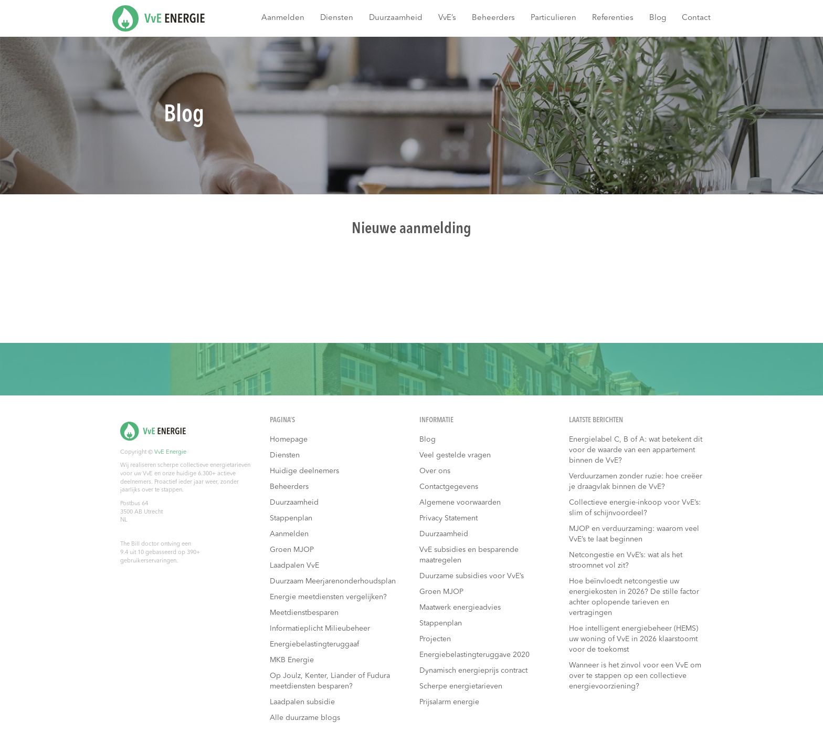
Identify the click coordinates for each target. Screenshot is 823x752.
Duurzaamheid (396, 18)
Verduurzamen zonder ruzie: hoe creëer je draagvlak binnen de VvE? (635, 481)
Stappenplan (291, 518)
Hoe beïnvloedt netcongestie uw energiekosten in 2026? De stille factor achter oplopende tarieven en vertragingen (634, 597)
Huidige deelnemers (304, 471)
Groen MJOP (292, 549)
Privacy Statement (448, 518)
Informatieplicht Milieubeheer (320, 628)
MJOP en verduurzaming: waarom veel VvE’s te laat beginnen (634, 534)
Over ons (434, 471)
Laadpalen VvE (294, 565)
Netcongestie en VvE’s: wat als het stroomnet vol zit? (625, 560)
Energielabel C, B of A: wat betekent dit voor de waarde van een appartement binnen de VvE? (635, 450)
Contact (696, 18)
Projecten (435, 639)
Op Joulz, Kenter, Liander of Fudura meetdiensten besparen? (330, 681)
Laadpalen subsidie (302, 702)
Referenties (613, 18)
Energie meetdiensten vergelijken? (328, 597)
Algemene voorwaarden (460, 502)
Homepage (289, 439)
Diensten (336, 18)
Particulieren (553, 18)
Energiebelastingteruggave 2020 (474, 655)
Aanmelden (282, 18)
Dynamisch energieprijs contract (473, 670)
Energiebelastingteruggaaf (314, 644)
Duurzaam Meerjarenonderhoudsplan (333, 581)
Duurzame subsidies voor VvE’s (471, 576)
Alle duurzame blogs (305, 718)
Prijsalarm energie (449, 702)
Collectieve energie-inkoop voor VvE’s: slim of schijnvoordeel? (635, 508)
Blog (657, 18)
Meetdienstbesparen (304, 613)
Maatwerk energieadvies (460, 607)
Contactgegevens (448, 486)
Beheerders (493, 18)
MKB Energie (292, 660)
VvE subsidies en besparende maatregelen (469, 555)
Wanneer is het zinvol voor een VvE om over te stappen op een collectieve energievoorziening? (635, 676)
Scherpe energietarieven (460, 686)
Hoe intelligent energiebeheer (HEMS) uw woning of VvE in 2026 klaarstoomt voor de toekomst (633, 639)
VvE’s (447, 18)
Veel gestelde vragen (455, 455)
